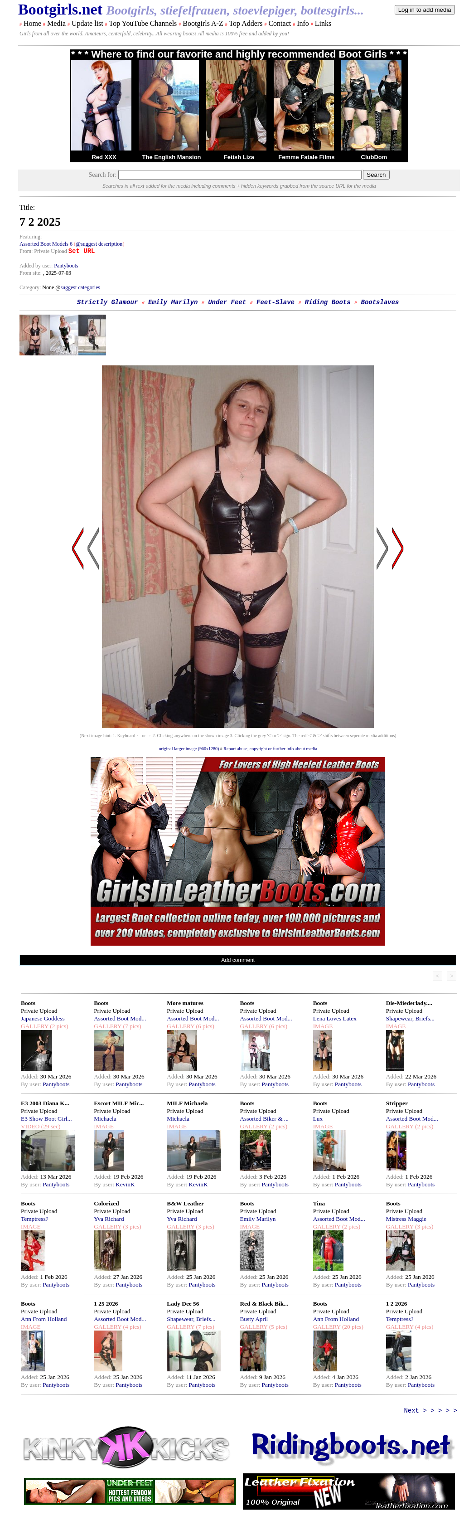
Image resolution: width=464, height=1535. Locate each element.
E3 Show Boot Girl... (46, 1118)
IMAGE (323, 1026)
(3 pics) (131, 1226)
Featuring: (30, 236)
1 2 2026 (396, 1303)
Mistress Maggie (406, 1218)
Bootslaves (380, 302)
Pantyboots (66, 265)
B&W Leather (185, 1203)
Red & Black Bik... (264, 1303)
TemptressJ (34, 1218)
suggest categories (80, 287)
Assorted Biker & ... (264, 1118)
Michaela (105, 1118)
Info (303, 23)
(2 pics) (58, 1026)
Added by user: (36, 265)
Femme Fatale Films (306, 157)
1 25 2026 (106, 1303)
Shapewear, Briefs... (410, 1018)
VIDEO (30, 1126)
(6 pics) (204, 1026)
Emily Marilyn (173, 302)
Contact (279, 23)
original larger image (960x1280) (189, 748)
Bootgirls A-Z (203, 23)
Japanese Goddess (43, 1018)
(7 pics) (131, 1026)
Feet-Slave (275, 302)
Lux (318, 1118)
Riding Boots (328, 302)
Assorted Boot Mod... (120, 1018)
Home (32, 23)
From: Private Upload (43, 251)
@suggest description (99, 244)
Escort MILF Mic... (119, 1103)
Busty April (254, 1319)
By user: (32, 1084)
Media (56, 23)
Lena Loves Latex (335, 1018)
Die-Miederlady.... (409, 1003)
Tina (319, 1203)
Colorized (106, 1203)
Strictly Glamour (107, 302)
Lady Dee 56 (183, 1303)
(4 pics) (131, 1326)
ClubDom (374, 157)
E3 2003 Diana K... (45, 1103)
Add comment (238, 960)
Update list (87, 23)
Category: (30, 287)
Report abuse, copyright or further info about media (270, 748)
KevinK (125, 1184)
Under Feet (227, 302)
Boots (28, 1003)
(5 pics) (277, 1326)
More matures (185, 1003)
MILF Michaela (187, 1103)
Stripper (397, 1103)
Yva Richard (109, 1218)
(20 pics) (352, 1326)
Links (323, 23)
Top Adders (245, 23)
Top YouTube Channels (143, 23)
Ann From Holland (44, 1319)
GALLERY (34, 1026)
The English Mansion (171, 157)
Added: (30, 1076)
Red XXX (104, 157)
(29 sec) (49, 1126)
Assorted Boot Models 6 (45, 244)
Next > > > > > (430, 1410)
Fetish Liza (239, 157)
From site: (30, 273)
